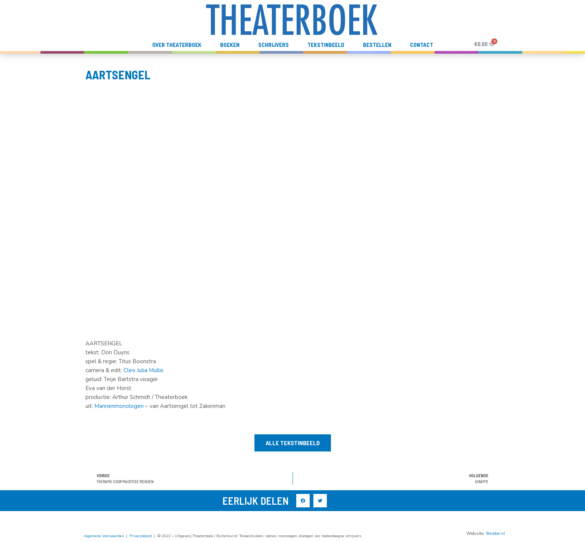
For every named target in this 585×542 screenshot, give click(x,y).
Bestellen (377, 44)
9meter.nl (495, 533)
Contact (421, 44)
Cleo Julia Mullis (143, 370)
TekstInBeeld (325, 44)
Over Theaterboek (176, 44)
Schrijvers (273, 44)
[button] (292, 442)
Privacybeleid (140, 536)
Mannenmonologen (119, 406)
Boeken (230, 44)
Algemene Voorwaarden (104, 536)
